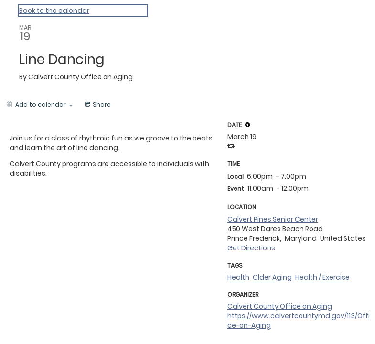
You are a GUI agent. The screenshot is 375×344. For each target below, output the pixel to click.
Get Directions (251, 248)
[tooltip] (247, 125)
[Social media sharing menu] (97, 104)
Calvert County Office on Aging (279, 306)
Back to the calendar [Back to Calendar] (54, 10)
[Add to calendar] (39, 104)
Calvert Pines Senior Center (272, 219)
